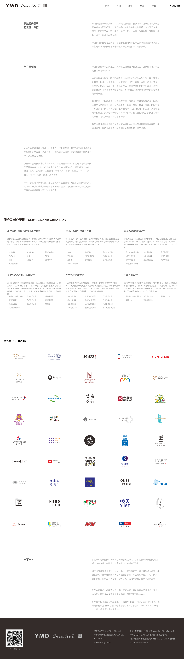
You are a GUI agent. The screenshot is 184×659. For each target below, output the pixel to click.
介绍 (119, 6)
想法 (130, 6)
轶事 (142, 6)
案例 (107, 6)
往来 (154, 6)
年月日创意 (175, 6)
